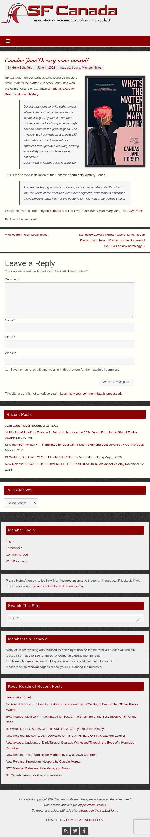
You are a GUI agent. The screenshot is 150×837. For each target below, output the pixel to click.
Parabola (73, 820)
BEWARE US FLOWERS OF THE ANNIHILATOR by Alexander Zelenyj (54, 457)
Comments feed (17, 554)
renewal (33, 667)
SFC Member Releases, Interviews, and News (38, 768)
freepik (101, 805)
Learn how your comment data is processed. (91, 393)
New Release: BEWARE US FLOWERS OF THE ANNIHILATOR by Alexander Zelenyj (64, 464)
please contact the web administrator (58, 586)
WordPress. (94, 820)
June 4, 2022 (46, 67)
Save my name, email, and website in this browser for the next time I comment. (65, 369)
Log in (10, 541)
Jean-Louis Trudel (17, 425)
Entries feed (14, 548)
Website (10, 353)
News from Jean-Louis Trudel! (27, 234)
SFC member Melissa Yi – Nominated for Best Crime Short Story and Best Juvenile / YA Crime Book (74, 444)
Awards (65, 67)
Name (10, 320)
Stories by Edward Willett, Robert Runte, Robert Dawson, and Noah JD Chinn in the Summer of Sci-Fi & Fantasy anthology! (112, 240)
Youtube (55, 211)
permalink (30, 219)
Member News (91, 67)
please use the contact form (98, 810)
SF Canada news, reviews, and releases (34, 775)
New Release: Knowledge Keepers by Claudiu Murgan (43, 761)
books (76, 67)
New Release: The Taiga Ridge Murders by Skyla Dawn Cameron (51, 754)
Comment (13, 279)
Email (10, 337)
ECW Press (134, 211)
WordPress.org (16, 561)
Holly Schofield (22, 67)
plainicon (88, 805)
